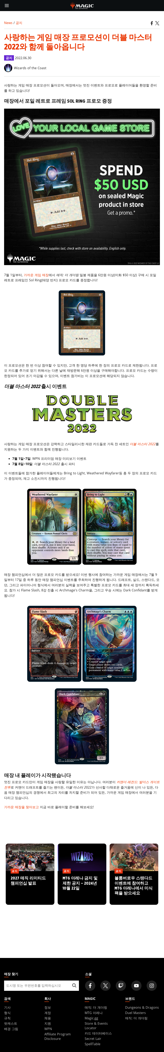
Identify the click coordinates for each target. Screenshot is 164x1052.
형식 (7, 1013)
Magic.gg (91, 1018)
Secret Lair (93, 1038)
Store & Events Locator (96, 1025)
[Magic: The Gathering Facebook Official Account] (90, 986)
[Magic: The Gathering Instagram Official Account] (152, 986)
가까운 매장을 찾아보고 (21, 807)
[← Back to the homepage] (82, 5)
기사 (7, 1007)
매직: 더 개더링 (96, 1007)
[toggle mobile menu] (6, 5)
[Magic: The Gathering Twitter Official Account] (105, 986)
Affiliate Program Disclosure (57, 1036)
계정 (47, 1013)
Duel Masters (135, 1013)
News (8, 23)
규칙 (7, 1018)
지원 (47, 1023)
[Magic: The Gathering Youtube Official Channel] (136, 986)
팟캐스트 (10, 1023)
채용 (47, 1018)
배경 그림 (11, 1029)
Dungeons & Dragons (142, 1007)
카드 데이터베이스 (98, 1033)
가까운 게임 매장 (36, 275)
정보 (47, 1007)
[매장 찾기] (74, 986)
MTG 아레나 (94, 1013)
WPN (48, 1029)
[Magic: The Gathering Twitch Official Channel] (121, 986)
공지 (19, 23)
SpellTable (92, 1044)
